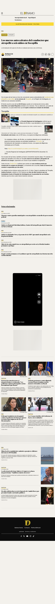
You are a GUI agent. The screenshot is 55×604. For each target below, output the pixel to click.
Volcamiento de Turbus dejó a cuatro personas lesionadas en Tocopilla (19, 133)
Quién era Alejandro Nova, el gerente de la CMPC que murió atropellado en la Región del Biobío (25, 235)
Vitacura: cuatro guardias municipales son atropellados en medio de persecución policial (27, 216)
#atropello (11, 34)
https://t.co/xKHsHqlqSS (15, 148)
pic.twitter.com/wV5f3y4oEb (30, 148)
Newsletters (18, 20)
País (2, 31)
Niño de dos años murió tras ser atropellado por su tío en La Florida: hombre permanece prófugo (25, 245)
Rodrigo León (9, 54)
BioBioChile (13, 163)
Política (3, 378)
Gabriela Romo (31, 391)
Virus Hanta (36, 24)
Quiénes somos (19, 527)
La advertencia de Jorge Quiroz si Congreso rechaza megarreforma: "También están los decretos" (17, 472)
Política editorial (35, 527)
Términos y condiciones (30, 531)
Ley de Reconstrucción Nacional (24, 24)
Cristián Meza (4, 393)
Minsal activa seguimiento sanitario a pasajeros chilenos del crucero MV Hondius (19, 452)
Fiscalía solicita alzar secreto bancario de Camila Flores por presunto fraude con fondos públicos (20, 492)
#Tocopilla (4, 34)
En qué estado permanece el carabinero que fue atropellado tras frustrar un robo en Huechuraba (27, 254)
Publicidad (21, 531)
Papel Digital (32, 17)
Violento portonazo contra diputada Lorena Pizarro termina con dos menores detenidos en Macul (39, 382)
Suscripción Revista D (21, 17)
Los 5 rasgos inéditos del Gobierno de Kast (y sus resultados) (40, 417)
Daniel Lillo (30, 427)
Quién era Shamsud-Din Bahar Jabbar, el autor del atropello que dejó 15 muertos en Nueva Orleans (26, 226)
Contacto (27, 527)
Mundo (3, 221)
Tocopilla (28, 99)
